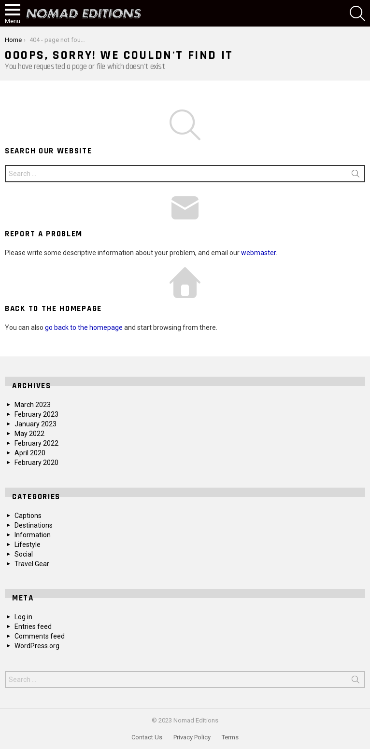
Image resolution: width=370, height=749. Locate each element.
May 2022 (29, 433)
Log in (23, 617)
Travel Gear (31, 564)
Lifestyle (27, 544)
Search (355, 175)
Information (32, 535)
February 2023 (36, 414)
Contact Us (146, 737)
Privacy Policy (192, 737)
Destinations (33, 525)
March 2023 (32, 405)
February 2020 (36, 462)
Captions (28, 515)
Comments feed (39, 636)
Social (23, 554)
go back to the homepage (84, 327)
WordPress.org (36, 646)
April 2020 (29, 453)
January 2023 (35, 424)
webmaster (258, 253)
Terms (230, 737)
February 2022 (36, 443)
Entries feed (33, 626)
